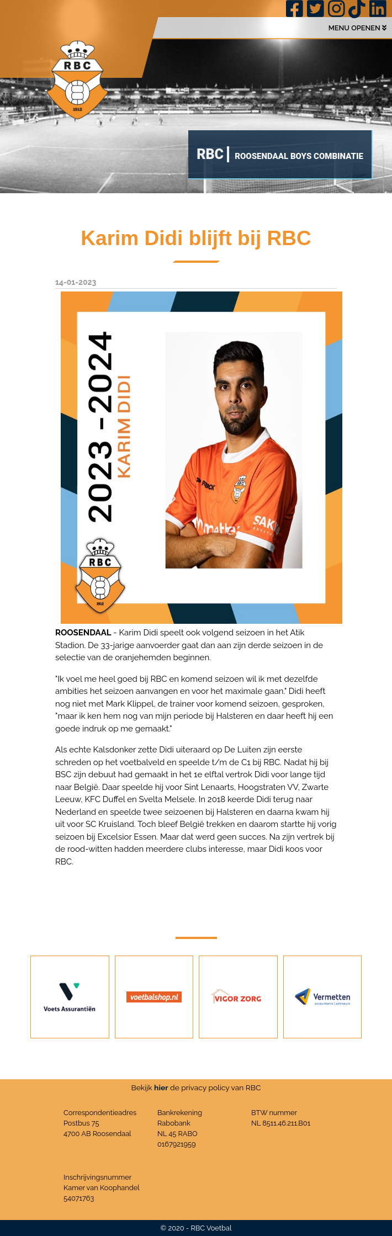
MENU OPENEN (357, 28)
